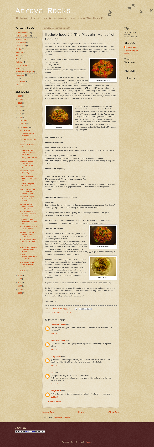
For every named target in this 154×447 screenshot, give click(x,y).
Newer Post (48, 412)
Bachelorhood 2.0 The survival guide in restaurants (28, 234)
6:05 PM (54, 349)
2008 (20, 279)
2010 (20, 117)
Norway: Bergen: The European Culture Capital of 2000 (27, 191)
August (23, 271)
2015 (20, 99)
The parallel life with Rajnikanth (27, 135)
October (23, 124)
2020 (20, 96)
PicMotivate (20, 75)
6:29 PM (54, 365)
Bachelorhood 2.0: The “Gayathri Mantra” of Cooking (28, 214)
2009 (20, 275)
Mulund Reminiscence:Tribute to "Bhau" (28, 257)
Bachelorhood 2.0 (57, 312)
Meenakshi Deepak (58, 325)
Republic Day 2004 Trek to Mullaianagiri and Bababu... (28, 249)
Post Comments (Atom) (61, 417)
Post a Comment (54, 402)
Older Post (113, 412)
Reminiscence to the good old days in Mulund (27, 264)
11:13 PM (54, 383)
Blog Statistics (21, 42)
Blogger (88, 442)
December (24, 120)
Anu (52, 373)
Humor (18, 55)
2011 (20, 114)
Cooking (68, 312)
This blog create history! (28, 158)
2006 (20, 286)
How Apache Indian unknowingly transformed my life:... (27, 164)
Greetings (19, 52)
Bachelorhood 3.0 (22, 39)
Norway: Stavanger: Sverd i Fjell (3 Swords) (27, 199)
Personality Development (25, 72)
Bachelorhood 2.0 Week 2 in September (28, 228)
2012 (20, 110)
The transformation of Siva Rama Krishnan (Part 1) (28, 221)
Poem (18, 78)
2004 (20, 293)
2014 (20, 103)
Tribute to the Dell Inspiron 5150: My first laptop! (27, 152)
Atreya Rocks (43, 11)
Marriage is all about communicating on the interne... (27, 206)
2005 (20, 289)
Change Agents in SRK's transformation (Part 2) (28, 178)
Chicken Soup (21, 46)
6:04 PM (54, 333)
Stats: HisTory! (25, 130)
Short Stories (20, 81)
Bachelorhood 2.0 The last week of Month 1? (28, 242)
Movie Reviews (21, 65)
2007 (20, 282)
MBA (17, 59)
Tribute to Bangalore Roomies (27, 185)
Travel (18, 85)
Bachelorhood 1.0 (22, 33)
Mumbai (18, 69)
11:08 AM (54, 397)
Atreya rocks (56, 357)
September (24, 127)
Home (81, 412)
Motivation (19, 62)
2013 (20, 107)
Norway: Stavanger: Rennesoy (27, 172)
